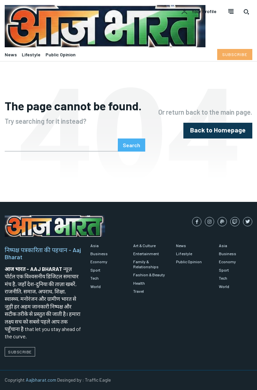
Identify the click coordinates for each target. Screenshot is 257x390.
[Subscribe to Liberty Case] (234, 54)
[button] (246, 12)
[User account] (199, 11)
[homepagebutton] (222, 130)
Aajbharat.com (41, 380)
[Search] (131, 145)
